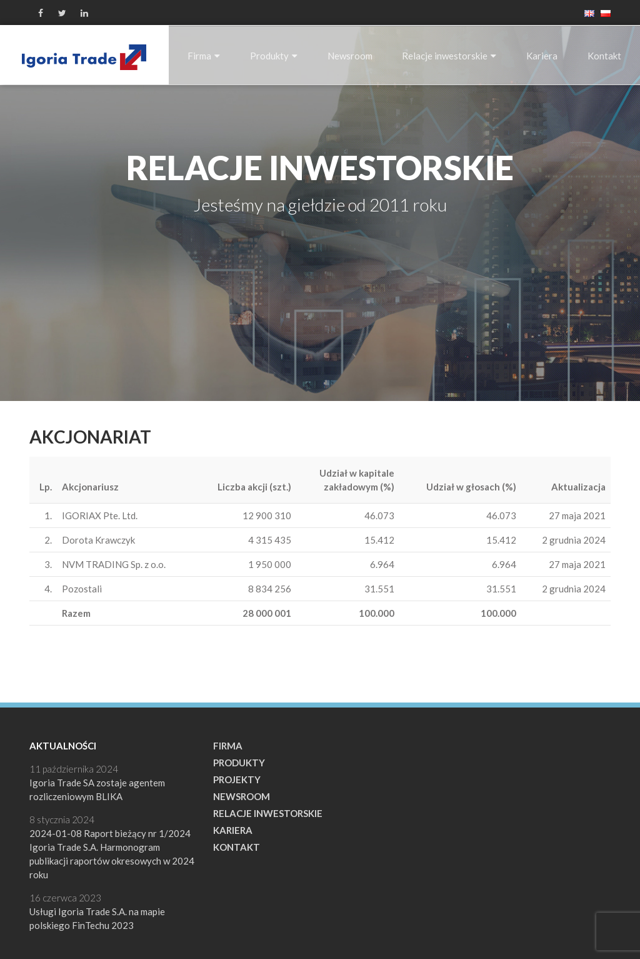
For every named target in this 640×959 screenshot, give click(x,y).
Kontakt (604, 55)
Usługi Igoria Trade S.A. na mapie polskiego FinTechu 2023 (97, 918)
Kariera (542, 55)
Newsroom (350, 55)
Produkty (274, 55)
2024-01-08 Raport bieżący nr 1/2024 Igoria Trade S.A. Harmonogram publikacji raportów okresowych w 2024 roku (111, 854)
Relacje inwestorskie (449, 55)
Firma (204, 55)
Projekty (237, 779)
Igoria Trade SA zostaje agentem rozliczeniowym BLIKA (97, 789)
